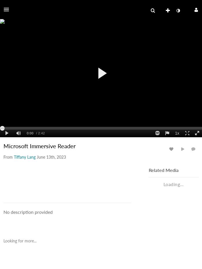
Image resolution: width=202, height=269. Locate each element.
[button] (8, 9)
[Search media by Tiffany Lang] (25, 157)
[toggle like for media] (172, 149)
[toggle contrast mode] (178, 10)
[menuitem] (153, 10)
